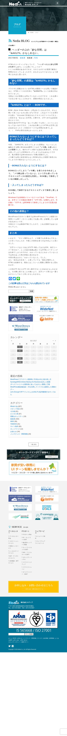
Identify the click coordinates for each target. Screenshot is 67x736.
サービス (39, 638)
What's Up (14, 406)
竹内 (36, 58)
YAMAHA (13, 424)
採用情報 (51, 638)
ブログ (36, 32)
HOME (31, 32)
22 (20, 358)
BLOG (14, 638)
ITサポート (25, 531)
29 (20, 362)
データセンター (13, 532)
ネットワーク (15, 429)
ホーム (10, 638)
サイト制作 (14, 426)
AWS (12, 421)
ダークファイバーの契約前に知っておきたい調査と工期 (30, 384)
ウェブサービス (40, 532)
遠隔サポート (25, 642)
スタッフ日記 (15, 409)
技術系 (22, 58)
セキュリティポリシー (14, 642)
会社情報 (45, 638)
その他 (12, 411)
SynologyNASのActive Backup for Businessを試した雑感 (30, 382)
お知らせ (13, 431)
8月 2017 (33, 341)
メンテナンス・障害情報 (19, 434)
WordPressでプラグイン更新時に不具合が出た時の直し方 (30, 379)
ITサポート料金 (27, 534)
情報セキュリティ (16, 416)
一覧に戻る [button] (34, 444)
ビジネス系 (14, 414)
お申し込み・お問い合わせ (20, 640)
